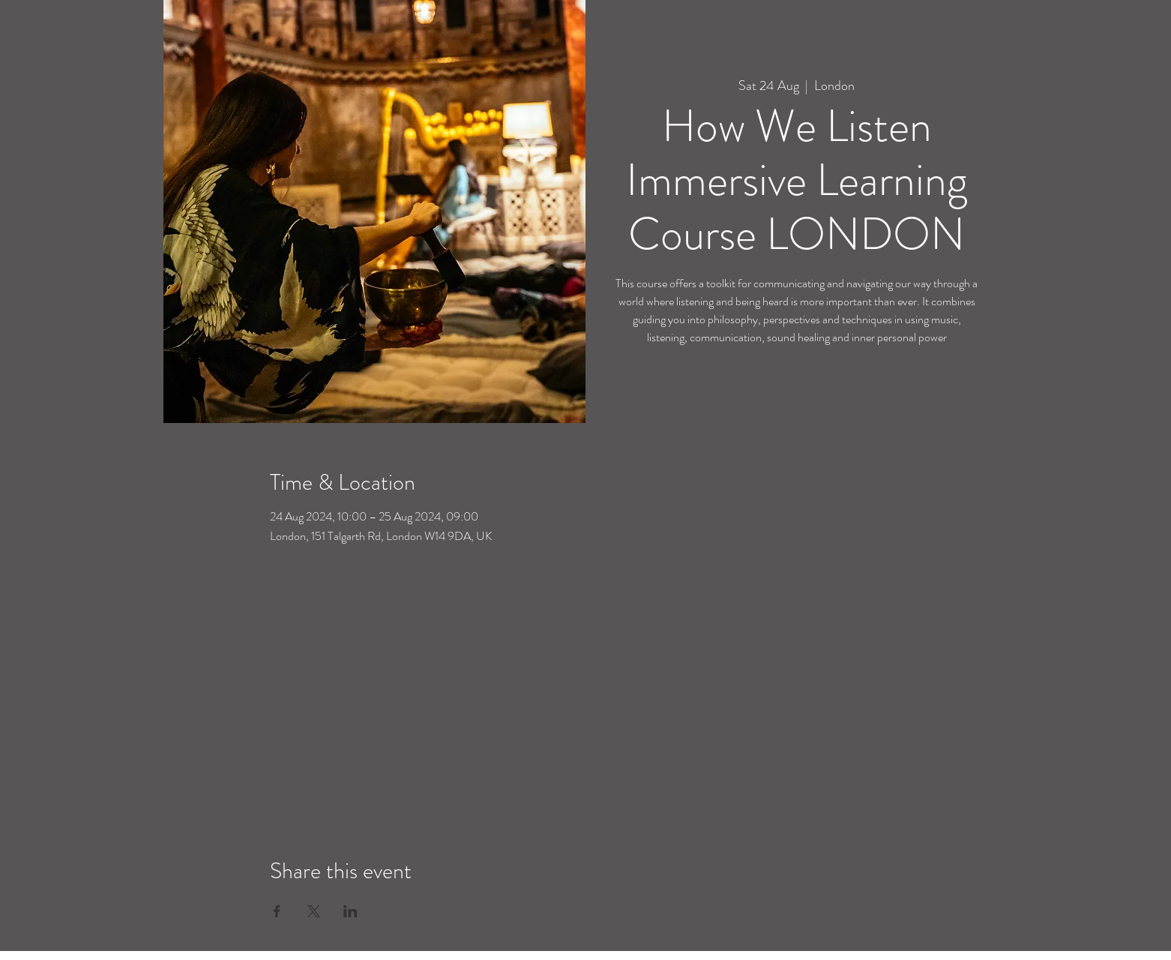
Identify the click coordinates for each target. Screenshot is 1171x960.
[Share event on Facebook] (277, 911)
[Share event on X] (314, 911)
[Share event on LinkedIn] (350, 911)
